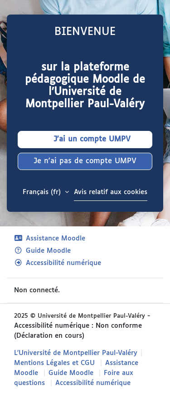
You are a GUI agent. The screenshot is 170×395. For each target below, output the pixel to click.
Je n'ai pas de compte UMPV (85, 161)
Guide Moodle (42, 250)
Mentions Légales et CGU (54, 363)
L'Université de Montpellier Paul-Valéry (75, 353)
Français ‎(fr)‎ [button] (43, 192)
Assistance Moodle (49, 238)
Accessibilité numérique (57, 263)
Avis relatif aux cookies (110, 192)
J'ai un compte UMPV (85, 139)
